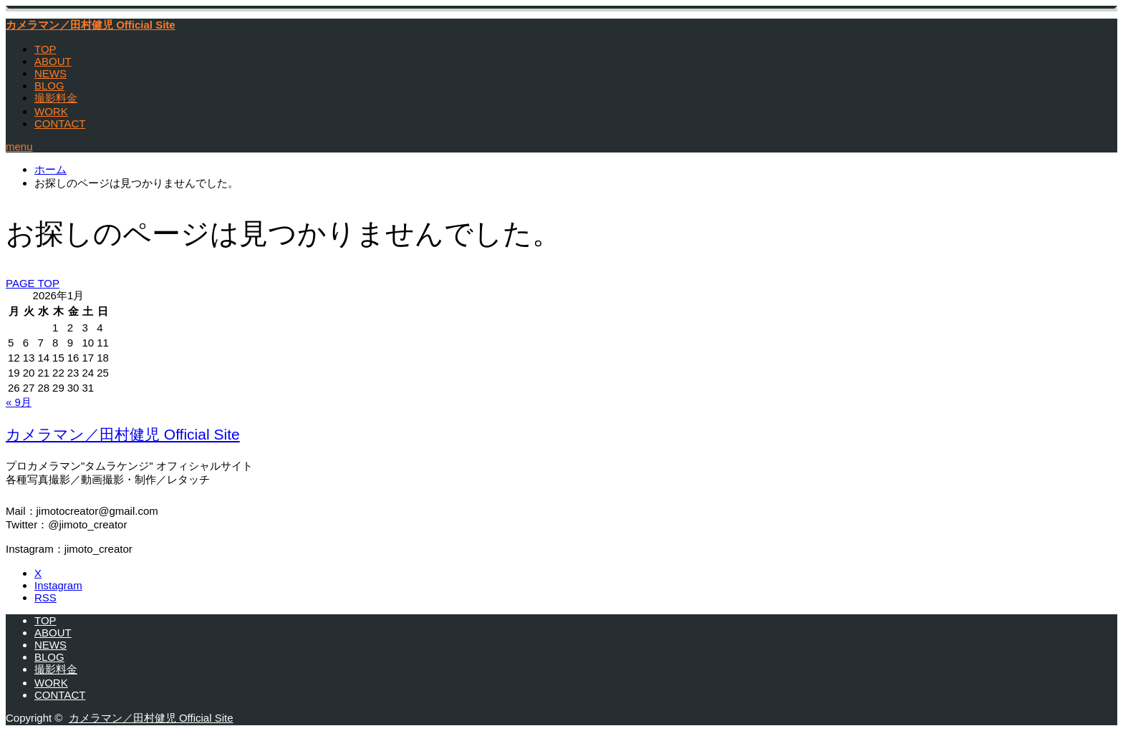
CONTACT (59, 123)
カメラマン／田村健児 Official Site (90, 25)
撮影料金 (55, 98)
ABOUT (53, 61)
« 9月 (19, 402)
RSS (45, 597)
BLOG (49, 85)
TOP (45, 49)
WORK (51, 111)
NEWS (50, 73)
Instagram (58, 585)
